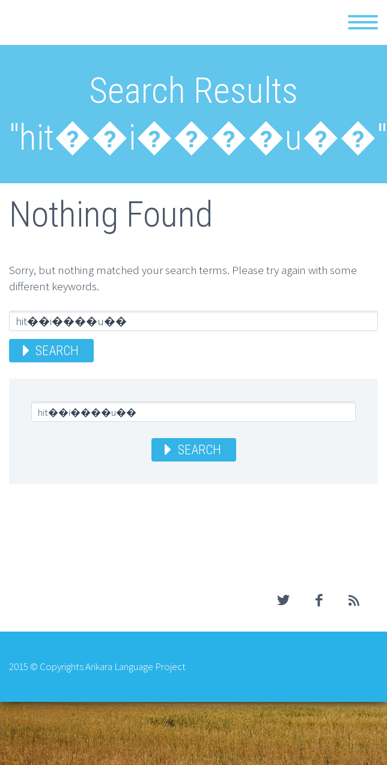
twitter (283, 600)
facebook (318, 600)
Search (57, 350)
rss (354, 600)
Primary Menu (363, 22)
